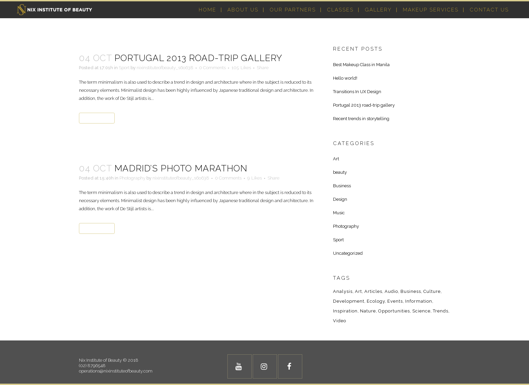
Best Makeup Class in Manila (361, 64)
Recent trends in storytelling (361, 118)
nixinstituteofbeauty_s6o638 (165, 67)
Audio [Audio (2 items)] (391, 291)
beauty (340, 172)
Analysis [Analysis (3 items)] (343, 291)
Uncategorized (348, 253)
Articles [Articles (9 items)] (373, 291)
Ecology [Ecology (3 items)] (376, 301)
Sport (124, 67)
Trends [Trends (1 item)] (440, 310)
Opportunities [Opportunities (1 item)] (394, 310)
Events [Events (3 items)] (395, 301)
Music (339, 212)
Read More (97, 118)
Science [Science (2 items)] (421, 310)
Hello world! (345, 78)
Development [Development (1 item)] (348, 301)
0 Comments (212, 67)
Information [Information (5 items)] (418, 301)
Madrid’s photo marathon (180, 168)
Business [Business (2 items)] (410, 291)
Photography (132, 178)
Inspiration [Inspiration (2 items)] (345, 310)
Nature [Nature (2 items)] (368, 310)
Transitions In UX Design (357, 91)
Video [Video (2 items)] (339, 320)
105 (241, 67)
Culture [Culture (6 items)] (432, 291)
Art (336, 158)
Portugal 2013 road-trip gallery (198, 58)
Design (340, 199)
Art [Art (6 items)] (358, 291)
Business (342, 185)
